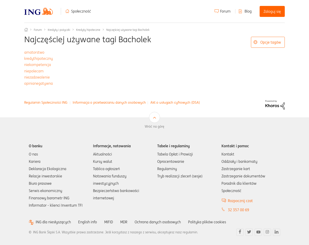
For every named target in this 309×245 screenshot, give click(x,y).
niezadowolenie (37, 77)
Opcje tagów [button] (270, 42)
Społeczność (81, 11)
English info (87, 222)
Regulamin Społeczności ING (45, 102)
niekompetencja (37, 64)
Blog (248, 11)
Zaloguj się (272, 11)
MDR (123, 222)
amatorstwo (34, 52)
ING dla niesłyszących (53, 222)
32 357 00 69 (238, 210)
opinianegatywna (38, 83)
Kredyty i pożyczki (59, 30)
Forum (225, 11)
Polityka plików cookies (207, 222)
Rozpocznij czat (240, 200)
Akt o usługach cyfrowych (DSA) (175, 102)
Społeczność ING (26, 30)
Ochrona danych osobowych (158, 222)
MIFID (108, 222)
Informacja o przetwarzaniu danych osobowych (109, 102)
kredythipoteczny (38, 58)
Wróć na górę (154, 126)
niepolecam (34, 71)
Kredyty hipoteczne (88, 30)
